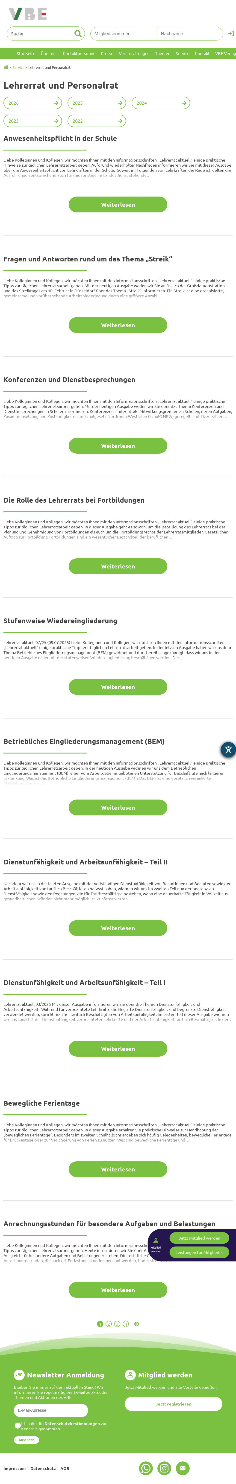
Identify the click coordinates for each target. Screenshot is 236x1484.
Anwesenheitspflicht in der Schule (60, 138)
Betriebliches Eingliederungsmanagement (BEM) (84, 741)
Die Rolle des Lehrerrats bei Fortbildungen (74, 500)
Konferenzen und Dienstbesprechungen (69, 379)
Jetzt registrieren (174, 1403)
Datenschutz (43, 1468)
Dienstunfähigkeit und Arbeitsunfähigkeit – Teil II (85, 862)
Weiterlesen (118, 204)
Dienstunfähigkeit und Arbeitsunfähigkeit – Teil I (84, 982)
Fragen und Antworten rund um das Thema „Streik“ (87, 259)
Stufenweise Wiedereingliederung (60, 620)
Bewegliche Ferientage (41, 1103)
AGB (64, 1468)
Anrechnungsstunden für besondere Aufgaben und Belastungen (109, 1223)
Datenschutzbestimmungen (72, 1423)
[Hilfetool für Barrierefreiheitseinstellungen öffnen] (228, 749)
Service (18, 67)
